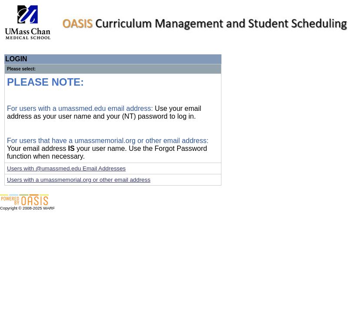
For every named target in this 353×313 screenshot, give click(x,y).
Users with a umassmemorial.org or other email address (78, 179)
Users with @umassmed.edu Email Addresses (66, 168)
